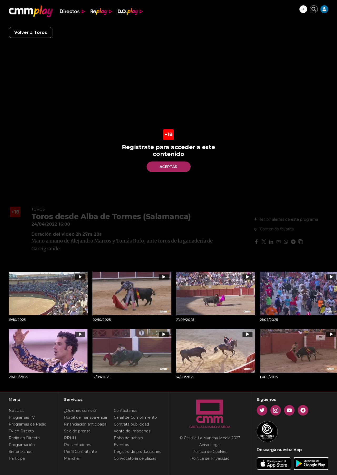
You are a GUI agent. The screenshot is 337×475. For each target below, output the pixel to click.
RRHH (70, 438)
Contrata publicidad (131, 424)
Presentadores (77, 444)
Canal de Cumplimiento (135, 417)
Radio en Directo (24, 438)
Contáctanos (125, 410)
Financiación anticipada (85, 424)
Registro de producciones (137, 451)
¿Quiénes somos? (80, 410)
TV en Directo (21, 431)
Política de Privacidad (210, 458)
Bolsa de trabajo (128, 438)
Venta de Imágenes (132, 431)
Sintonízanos (20, 451)
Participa (17, 458)
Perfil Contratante (80, 451)
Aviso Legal (209, 444)
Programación (22, 444)
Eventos (121, 444)
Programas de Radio (27, 424)
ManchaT (72, 458)
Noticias (16, 410)
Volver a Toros (30, 32)
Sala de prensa (77, 431)
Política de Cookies (209, 451)
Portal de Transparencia (85, 417)
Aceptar (168, 166)
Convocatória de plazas (135, 458)
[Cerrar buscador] (314, 9)
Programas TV (22, 417)
